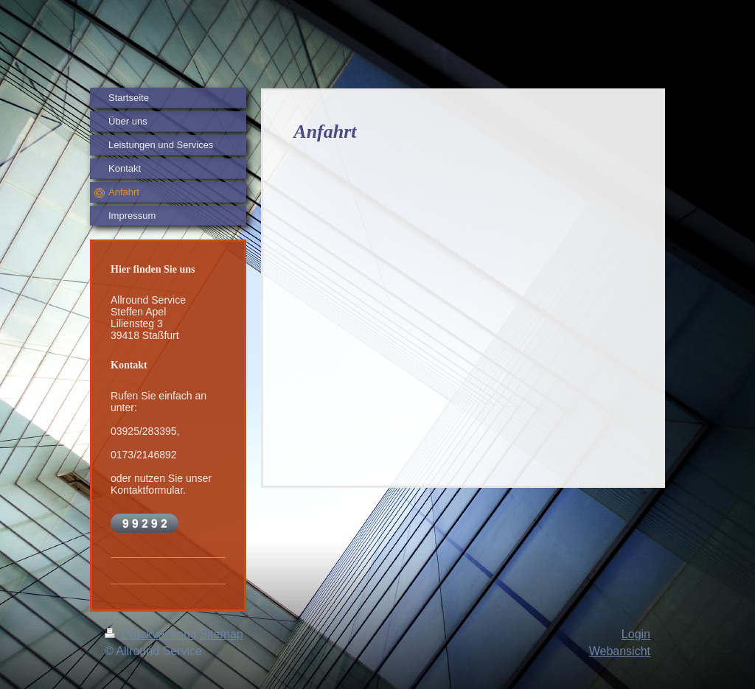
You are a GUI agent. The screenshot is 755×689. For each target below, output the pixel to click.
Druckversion (149, 634)
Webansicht (619, 651)
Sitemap (221, 634)
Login (636, 634)
